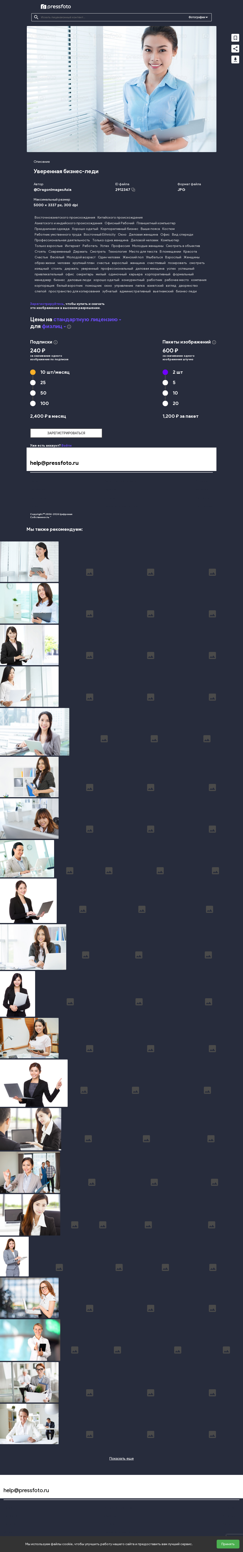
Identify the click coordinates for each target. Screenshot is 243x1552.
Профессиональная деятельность (62, 240)
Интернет (72, 246)
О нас (34, 506)
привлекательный (49, 274)
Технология (117, 252)
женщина (137, 263)
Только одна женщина (110, 240)
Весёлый (57, 257)
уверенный (89, 269)
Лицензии (111, 498)
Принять (228, 1544)
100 (44, 403)
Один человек (109, 257)
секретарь (84, 274)
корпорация (44, 286)
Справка (202, 481)
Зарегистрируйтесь (47, 304)
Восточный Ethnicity (100, 235)
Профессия (121, 246)
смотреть (197, 263)
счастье (103, 263)
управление (123, 286)
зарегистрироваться (66, 433)
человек (63, 263)
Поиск (34, 481)
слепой (40, 291)
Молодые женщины (148, 246)
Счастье (41, 257)
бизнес (59, 280)
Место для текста (143, 252)
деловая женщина (150, 269)
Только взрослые (49, 246)
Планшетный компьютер (156, 223)
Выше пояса (150, 229)
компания (198, 280)
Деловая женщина (143, 235)
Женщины (192, 257)
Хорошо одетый (85, 229)
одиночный (117, 274)
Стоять (40, 252)
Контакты (202, 498)
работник (154, 280)
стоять (56, 269)
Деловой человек (145, 240)
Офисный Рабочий (119, 223)
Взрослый (173, 257)
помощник (93, 286)
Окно (122, 235)
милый (101, 274)
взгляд (171, 286)
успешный (186, 269)
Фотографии (197, 17)
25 (43, 382)
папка (140, 286)
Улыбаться (154, 257)
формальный (183, 274)
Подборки (37, 489)
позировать (177, 263)
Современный (59, 252)
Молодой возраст (81, 257)
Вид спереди (182, 235)
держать (72, 269)
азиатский (155, 286)
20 (176, 403)
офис (69, 274)
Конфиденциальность (120, 481)
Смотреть (98, 252)
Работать (90, 246)
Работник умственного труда (58, 235)
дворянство (188, 286)
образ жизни (45, 263)
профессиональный (117, 269)
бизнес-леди (186, 291)
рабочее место (177, 280)
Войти (66, 446)
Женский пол (133, 257)
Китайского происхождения (120, 217)
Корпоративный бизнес (119, 229)
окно (108, 286)
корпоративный (157, 274)
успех (171, 269)
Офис (165, 235)
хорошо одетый (106, 280)
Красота (190, 252)
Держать (80, 252)
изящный (42, 269)
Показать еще (121, 1458)
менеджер (43, 280)
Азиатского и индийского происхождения (68, 223)
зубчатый (109, 291)
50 (43, 393)
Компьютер (170, 240)
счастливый (156, 263)
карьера (136, 274)
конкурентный (133, 280)
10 (55, 372)
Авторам (202, 489)
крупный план (83, 263)
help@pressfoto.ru (54, 462)
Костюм (168, 229)
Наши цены (38, 498)
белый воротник (70, 286)
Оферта (110, 489)
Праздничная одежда (52, 229)
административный (135, 291)
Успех (104, 246)
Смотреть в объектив (183, 246)
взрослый (120, 263)
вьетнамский (163, 291)
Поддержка (204, 506)
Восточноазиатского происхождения (65, 217)
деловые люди (79, 280)
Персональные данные (121, 506)
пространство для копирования (74, 291)
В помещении (170, 252)
